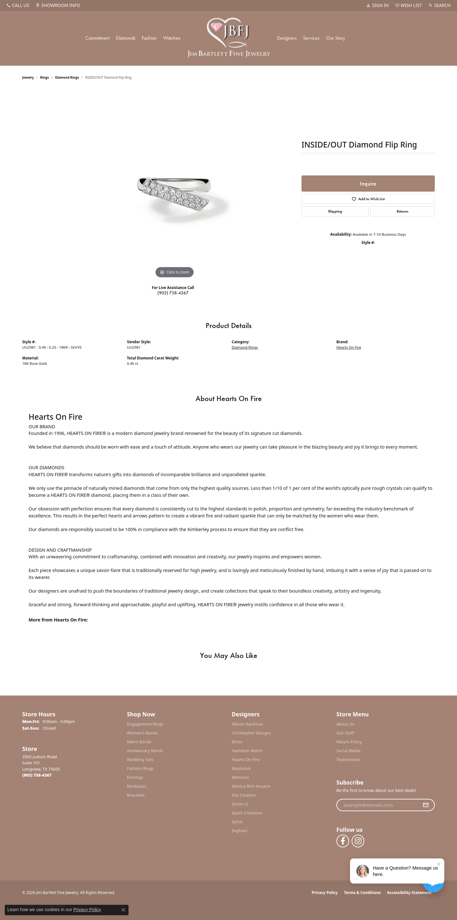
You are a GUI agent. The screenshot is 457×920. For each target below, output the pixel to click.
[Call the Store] (37, 775)
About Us (345, 724)
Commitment (97, 38)
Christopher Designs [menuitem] (251, 733)
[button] (377, 5)
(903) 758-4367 (173, 293)
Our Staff (345, 733)
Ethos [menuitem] (237, 742)
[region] (174, 184)
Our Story (335, 38)
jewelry (28, 77)
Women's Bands (142, 733)
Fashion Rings (140, 768)
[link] (17, 5)
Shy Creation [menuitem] (244, 795)
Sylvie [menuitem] (237, 822)
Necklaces (136, 786)
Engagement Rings (145, 724)
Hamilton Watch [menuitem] (247, 750)
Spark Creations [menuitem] (247, 813)
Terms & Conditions (362, 892)
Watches (171, 38)
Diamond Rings (67, 77)
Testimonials (348, 759)
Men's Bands (139, 742)
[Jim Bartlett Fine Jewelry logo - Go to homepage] (228, 38)
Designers (287, 38)
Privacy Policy (325, 892)
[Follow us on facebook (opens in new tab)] (342, 841)
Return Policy (349, 742)
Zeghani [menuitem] (239, 830)
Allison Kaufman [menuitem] (247, 724)
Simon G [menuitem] (240, 804)
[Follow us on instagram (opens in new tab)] (358, 841)
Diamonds (126, 38)
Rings (44, 77)
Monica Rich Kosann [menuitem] (251, 786)
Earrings (135, 777)
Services (311, 38)
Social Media (348, 750)
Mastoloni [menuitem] (241, 768)
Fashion (149, 38)
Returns (402, 211)
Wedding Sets (140, 759)
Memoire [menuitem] (240, 777)
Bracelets (136, 795)
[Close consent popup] (123, 910)
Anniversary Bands (145, 750)
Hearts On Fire (348, 347)
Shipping (335, 211)
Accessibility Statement (409, 892)
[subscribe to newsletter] (425, 805)
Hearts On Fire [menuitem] (246, 759)
